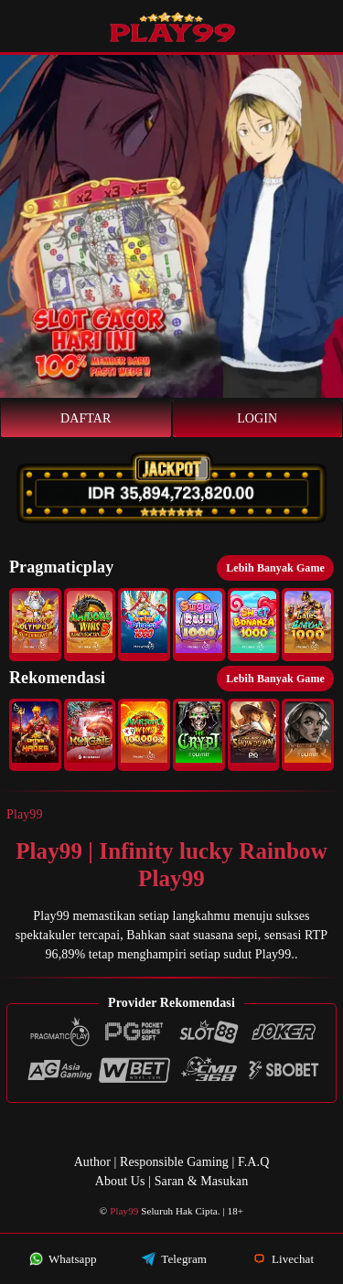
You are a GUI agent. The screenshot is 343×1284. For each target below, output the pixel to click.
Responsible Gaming (174, 1162)
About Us (120, 1181)
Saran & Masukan (202, 1181)
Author (92, 1162)
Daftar (86, 418)
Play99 (24, 814)
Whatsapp (63, 1259)
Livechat (283, 1259)
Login (257, 418)
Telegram (174, 1259)
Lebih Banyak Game (275, 568)
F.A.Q (253, 1162)
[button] (35, 624)
